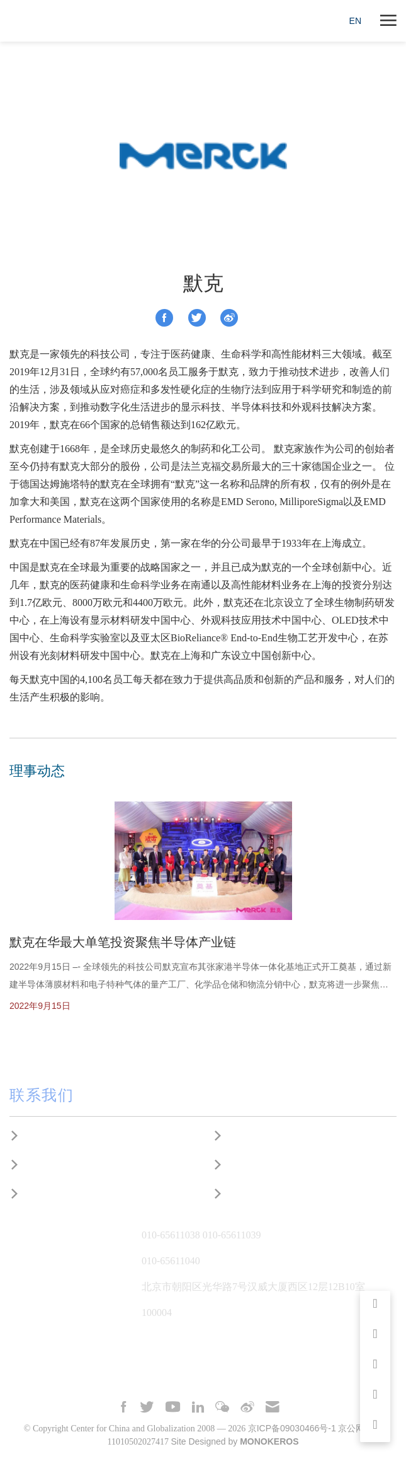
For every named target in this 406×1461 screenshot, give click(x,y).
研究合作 (42, 1136)
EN (355, 21)
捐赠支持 (245, 1194)
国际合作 (42, 1194)
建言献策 (42, 1165)
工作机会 (245, 1165)
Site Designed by (234, 1441)
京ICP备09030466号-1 (292, 1428)
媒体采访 (245, 1136)
